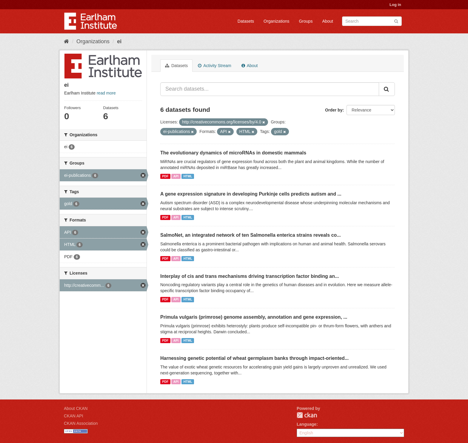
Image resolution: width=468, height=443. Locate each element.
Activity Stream (214, 65)
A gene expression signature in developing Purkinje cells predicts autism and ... (250, 193)
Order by (333, 110)
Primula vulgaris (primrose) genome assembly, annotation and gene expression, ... (253, 317)
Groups (305, 21)
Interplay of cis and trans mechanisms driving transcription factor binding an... (249, 276)
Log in (395, 4)
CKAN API (73, 415)
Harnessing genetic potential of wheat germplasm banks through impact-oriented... (254, 358)
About (327, 21)
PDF (165, 176)
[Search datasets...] (269, 89)
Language (306, 424)
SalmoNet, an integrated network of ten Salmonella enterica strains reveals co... (250, 235)
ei (119, 41)
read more (106, 93)
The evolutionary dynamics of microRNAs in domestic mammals (233, 152)
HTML (188, 176)
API (176, 176)
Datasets (246, 21)
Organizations (276, 21)
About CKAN (75, 408)
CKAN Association (81, 423)
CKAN (307, 415)
